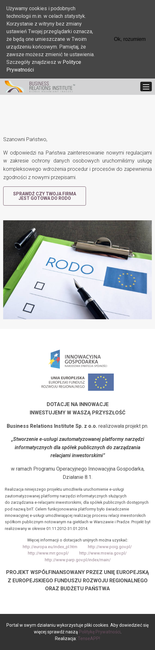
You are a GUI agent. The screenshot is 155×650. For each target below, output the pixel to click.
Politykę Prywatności (99, 631)
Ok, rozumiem (130, 39)
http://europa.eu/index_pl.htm (50, 546)
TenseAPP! (89, 638)
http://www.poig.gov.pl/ (110, 546)
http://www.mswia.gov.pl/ (103, 553)
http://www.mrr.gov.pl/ (48, 553)
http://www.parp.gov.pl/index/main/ (78, 559)
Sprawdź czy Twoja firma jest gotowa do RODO (44, 196)
